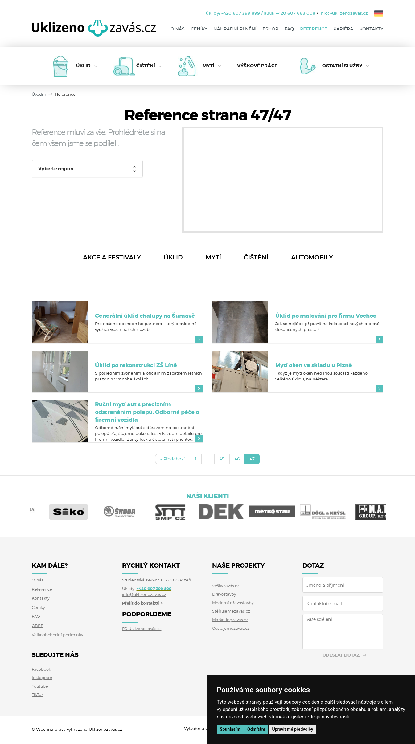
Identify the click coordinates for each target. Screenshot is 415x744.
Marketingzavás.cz (230, 619)
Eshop (270, 29)
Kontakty (371, 29)
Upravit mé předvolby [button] (292, 729)
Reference (313, 29)
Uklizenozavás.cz (105, 729)
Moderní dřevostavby (233, 602)
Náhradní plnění (234, 29)
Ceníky (199, 29)
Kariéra (343, 29)
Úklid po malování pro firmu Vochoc (325, 316)
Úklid (83, 66)
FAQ (289, 29)
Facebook (41, 669)
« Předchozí (172, 458)
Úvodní (39, 94)
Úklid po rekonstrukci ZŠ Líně (136, 365)
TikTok (37, 694)
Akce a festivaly (112, 257)
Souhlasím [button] (230, 729)
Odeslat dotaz (341, 655)
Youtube (40, 686)
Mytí (208, 66)
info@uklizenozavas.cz (343, 13)
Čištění (145, 66)
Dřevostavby (224, 594)
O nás (178, 29)
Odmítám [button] (256, 729)
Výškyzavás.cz (225, 585)
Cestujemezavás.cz (230, 628)
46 (237, 458)
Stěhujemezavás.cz (231, 611)
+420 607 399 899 (240, 13)
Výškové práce (257, 66)
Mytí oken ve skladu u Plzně (313, 365)
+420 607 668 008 (295, 13)
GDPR (37, 625)
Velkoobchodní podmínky (57, 634)
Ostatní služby (342, 66)
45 (222, 458)
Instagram (42, 677)
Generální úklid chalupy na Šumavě (145, 316)
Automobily (312, 257)
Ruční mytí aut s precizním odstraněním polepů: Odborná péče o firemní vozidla (147, 412)
